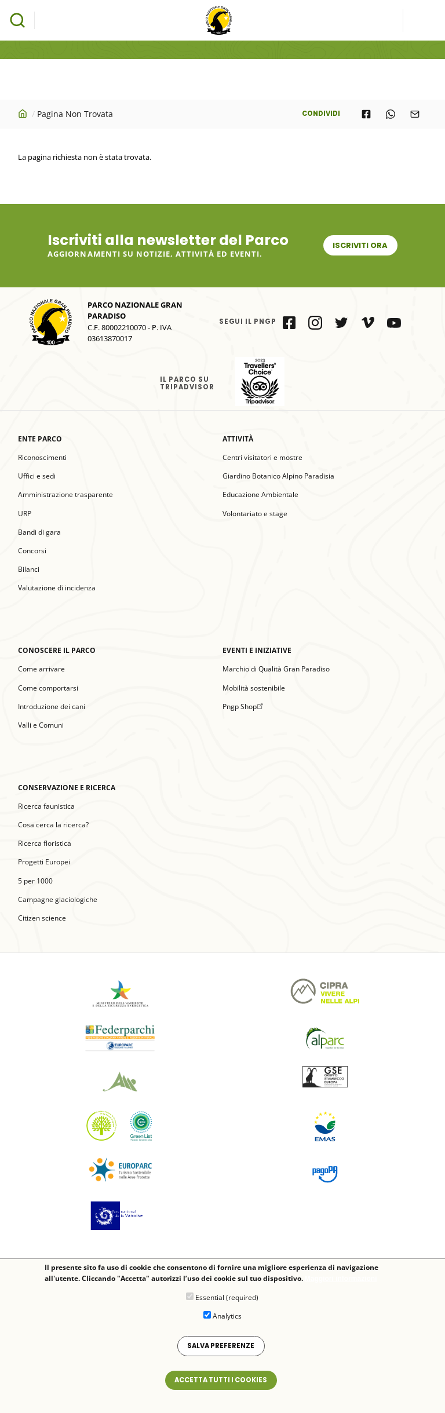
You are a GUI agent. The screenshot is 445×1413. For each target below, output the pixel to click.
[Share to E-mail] (415, 114)
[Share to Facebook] (366, 114)
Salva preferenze (220, 1352)
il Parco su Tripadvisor (259, 381)
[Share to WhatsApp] (390, 114)
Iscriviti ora (360, 245)
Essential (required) (226, 1304)
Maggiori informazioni (341, 1286)
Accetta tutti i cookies (220, 1387)
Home (24, 113)
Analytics (227, 1323)
